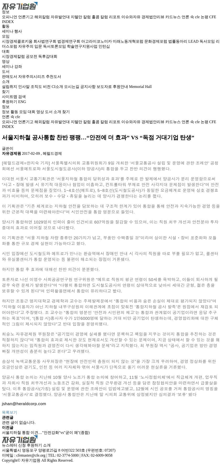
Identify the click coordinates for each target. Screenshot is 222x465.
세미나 (8, 31)
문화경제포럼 (156, 41)
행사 (18, 31)
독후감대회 (47, 56)
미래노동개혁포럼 (128, 41)
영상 (6, 61)
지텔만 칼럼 (81, 17)
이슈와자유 (131, 17)
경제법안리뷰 (153, 17)
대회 (6, 51)
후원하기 (9, 102)
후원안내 (121, 87)
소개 (6, 82)
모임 (6, 36)
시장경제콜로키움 (17, 41)
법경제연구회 (69, 41)
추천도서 (53, 77)
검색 (22, 97)
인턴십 (104, 46)
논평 (205, 17)
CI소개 (58, 87)
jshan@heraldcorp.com (24, 404)
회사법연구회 (45, 41)
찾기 (6, 92)
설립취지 (10, 87)
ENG (22, 102)
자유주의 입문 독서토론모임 (42, 46)
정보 (6, 12)
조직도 (37, 87)
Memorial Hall (140, 87)
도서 (6, 71)
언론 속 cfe (191, 17)
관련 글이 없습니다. (18, 422)
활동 (6, 26)
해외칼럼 (42, 17)
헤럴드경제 (52, 153)
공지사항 (88, 87)
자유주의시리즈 (32, 77)
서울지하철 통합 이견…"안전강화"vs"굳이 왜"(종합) (46, 433)
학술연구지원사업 (82, 46)
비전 (47, 87)
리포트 (115, 17)
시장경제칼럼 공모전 (20, 56)
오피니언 (10, 17)
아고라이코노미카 (97, 41)
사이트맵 (10, 97)
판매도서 (10, 77)
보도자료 (105, 87)
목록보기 (9, 412)
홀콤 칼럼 (100, 17)
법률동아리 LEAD (184, 41)
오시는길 (72, 87)
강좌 (18, 66)
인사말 (24, 87)
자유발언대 (61, 17)
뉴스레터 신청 (14, 445)
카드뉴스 (173, 17)
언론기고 (26, 17)
